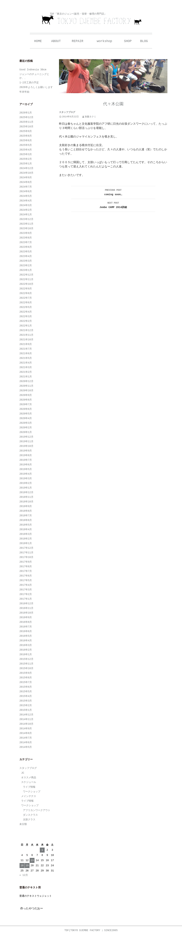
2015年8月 (25, 677)
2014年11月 (26, 719)
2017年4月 (25, 585)
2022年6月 (25, 302)
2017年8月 (25, 566)
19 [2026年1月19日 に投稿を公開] (27, 865)
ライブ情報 (29, 787)
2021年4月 (25, 362)
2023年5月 (25, 251)
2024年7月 (25, 186)
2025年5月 (25, 145)
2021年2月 (25, 372)
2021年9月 (25, 344)
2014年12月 (26, 714)
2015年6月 (25, 686)
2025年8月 (25, 135)
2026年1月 (25, 112)
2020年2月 (25, 427)
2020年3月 (25, 423)
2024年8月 (25, 182)
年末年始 (24, 91)
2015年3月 (25, 700)
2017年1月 (25, 599)
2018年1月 (25, 543)
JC (22, 773)
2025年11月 (26, 122)
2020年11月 (26, 386)
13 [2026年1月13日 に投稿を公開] (32, 860)
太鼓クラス (29, 819)
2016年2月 (25, 649)
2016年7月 (25, 626)
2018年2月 (25, 538)
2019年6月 (25, 464)
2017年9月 (25, 561)
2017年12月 (26, 548)
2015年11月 (26, 663)
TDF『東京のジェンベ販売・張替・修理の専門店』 (78, 13)
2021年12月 (26, 330)
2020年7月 (25, 404)
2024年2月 (25, 210)
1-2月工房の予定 (29, 82)
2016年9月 (25, 617)
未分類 (23, 824)
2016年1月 (25, 654)
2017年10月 (26, 557)
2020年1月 (25, 432)
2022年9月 (25, 288)
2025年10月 (26, 126)
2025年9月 (25, 131)
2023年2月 (25, 265)
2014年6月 (25, 742)
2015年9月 (25, 673)
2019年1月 (25, 487)
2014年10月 (26, 724)
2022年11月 (26, 279)
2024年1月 (25, 214)
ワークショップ (31, 791)
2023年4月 (25, 256)
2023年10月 (26, 228)
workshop (104, 41)
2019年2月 (25, 483)
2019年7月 (25, 460)
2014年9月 (25, 728)
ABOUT (56, 41)
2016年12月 (26, 603)
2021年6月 (25, 353)
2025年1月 (25, 163)
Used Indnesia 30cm (32, 69)
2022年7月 (25, 298)
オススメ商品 (28, 777)
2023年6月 (25, 247)
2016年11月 (26, 608)
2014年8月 (25, 733)
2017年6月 (25, 575)
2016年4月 (25, 640)
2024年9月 (25, 177)
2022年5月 (25, 307)
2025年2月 (25, 159)
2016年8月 (25, 622)
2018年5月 (25, 524)
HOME (38, 41)
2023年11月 (26, 223)
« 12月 (23, 875)
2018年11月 (26, 497)
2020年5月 (25, 413)
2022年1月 (25, 325)
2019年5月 (25, 469)
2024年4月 (25, 200)
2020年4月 (25, 418)
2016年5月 (25, 636)
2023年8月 (25, 237)
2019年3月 (25, 478)
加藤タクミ (90, 116)
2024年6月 (25, 191)
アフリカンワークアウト (36, 810)
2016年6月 (25, 631)
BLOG (144, 41)
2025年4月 (25, 149)
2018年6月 (25, 520)
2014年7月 (25, 737)
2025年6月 (25, 140)
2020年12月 (26, 381)
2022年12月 (26, 274)
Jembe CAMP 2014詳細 (113, 205)
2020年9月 (25, 395)
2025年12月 (26, 117)
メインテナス (28, 796)
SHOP (128, 41)
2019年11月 (26, 441)
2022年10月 (26, 284)
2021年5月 (25, 358)
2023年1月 (25, 270)
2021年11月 (26, 335)
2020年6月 (25, 409)
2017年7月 (25, 571)
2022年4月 (25, 311)
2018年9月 (25, 506)
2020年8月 (25, 399)
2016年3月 (25, 645)
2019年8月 (25, 455)
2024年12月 (26, 168)
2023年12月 (26, 219)
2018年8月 (25, 511)
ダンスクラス (30, 815)
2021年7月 (25, 348)
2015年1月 (25, 710)
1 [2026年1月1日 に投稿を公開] (42, 850)
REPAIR (77, 41)
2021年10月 (26, 339)
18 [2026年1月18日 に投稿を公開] (22, 865)
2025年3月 (25, 154)
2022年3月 (25, 316)
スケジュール (28, 782)
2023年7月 (25, 242)
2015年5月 (25, 691)
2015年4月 (25, 696)
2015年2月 (25, 705)
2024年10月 (26, 173)
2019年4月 (25, 473)
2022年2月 (25, 321)
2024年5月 (25, 196)
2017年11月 (26, 552)
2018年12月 (26, 492)
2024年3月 (25, 205)
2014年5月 (25, 747)
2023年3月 (25, 260)
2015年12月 (26, 659)
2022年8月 (25, 293)
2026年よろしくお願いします (36, 87)
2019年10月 (26, 446)
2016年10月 (26, 612)
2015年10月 (26, 668)
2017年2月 (25, 594)
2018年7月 (25, 515)
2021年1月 (25, 376)
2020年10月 (26, 390)
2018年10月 (26, 501)
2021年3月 (25, 367)
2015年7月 (25, 682)
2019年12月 (26, 436)
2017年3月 (25, 589)
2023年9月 (25, 233)
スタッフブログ (67, 112)
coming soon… (113, 192)
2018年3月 (25, 534)
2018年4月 (25, 529)
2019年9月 (25, 450)
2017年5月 (25, 580)
